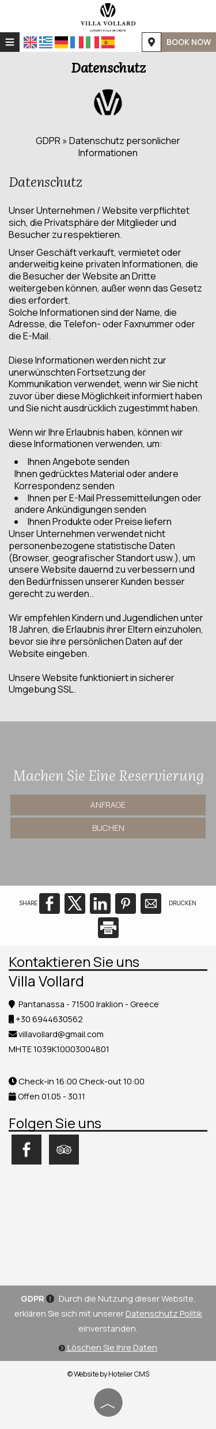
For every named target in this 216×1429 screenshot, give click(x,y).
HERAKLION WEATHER (108, 1222)
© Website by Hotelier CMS (108, 1374)
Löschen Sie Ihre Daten (108, 1347)
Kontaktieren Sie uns (74, 961)
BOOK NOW (188, 41)
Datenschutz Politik (164, 1313)
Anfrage (108, 804)
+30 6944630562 (49, 1019)
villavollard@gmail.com (61, 1034)
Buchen (108, 827)
